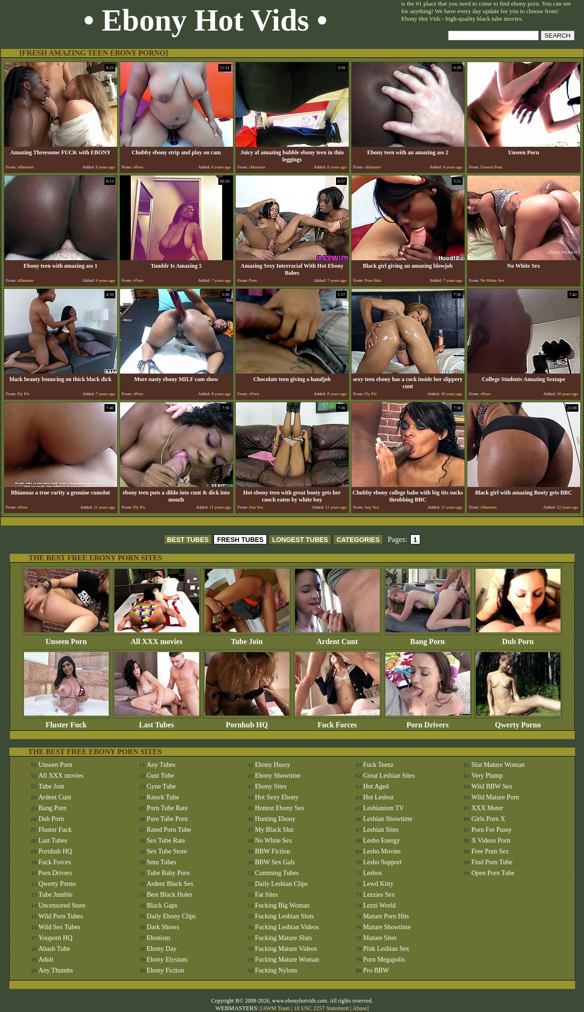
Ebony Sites (271, 786)
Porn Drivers (428, 721)
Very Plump (487, 775)
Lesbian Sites (381, 829)
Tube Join (247, 638)
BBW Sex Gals (275, 862)
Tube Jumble (55, 894)
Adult (46, 959)
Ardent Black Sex (170, 883)
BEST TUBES (188, 539)
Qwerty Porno (518, 721)
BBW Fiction (272, 851)
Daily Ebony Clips (171, 916)
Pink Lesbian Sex (386, 948)
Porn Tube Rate (167, 808)
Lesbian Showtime (388, 818)
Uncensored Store (62, 905)
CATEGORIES (358, 539)
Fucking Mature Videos (286, 948)
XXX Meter (487, 808)
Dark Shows (163, 927)
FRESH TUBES (240, 539)
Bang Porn (428, 638)
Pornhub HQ (247, 721)
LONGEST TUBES (300, 539)
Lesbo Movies (382, 851)
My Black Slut (274, 829)
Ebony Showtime (278, 775)
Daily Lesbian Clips (281, 883)
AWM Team (276, 1008)
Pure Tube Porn (167, 818)
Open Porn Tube (493, 873)
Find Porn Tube (492, 862)
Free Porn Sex (490, 851)
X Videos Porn (491, 840)
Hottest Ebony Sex (279, 808)
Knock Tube (163, 797)
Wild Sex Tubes (59, 927)
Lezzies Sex (379, 894)
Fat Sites (266, 894)
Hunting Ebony (275, 818)
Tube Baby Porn (168, 873)
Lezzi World (379, 905)
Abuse (359, 1008)
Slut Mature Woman (498, 764)
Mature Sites (380, 937)
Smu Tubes (161, 862)
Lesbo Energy (381, 840)
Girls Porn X (488, 818)
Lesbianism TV (383, 808)
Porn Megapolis (384, 959)
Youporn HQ (55, 937)
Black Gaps (162, 905)
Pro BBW (376, 970)
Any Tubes (161, 764)
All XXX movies (156, 638)
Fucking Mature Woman (287, 959)
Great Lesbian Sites (389, 775)
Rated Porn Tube (169, 829)
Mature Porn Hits (386, 916)
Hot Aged (376, 786)
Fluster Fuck (66, 721)
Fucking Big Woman (282, 905)
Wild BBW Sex (492, 786)
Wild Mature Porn (495, 797)
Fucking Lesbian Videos (287, 927)
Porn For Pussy (492, 829)
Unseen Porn (66, 638)
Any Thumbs (56, 970)
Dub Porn (518, 638)
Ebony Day (161, 948)
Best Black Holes (169, 894)
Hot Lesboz (378, 797)
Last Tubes (156, 721)
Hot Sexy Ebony (277, 797)
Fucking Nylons (276, 970)
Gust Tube (160, 775)
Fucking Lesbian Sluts (284, 916)
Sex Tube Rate (166, 840)
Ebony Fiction (165, 970)
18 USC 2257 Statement (321, 1008)
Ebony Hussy (272, 764)
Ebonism (158, 937)
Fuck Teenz (378, 764)
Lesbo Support (382, 862)
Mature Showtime (387, 927)
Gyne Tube (161, 786)
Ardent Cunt (337, 638)
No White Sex (273, 840)
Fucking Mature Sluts (283, 937)
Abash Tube (54, 948)
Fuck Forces (337, 721)
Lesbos (372, 873)
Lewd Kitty (378, 883)
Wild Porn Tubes (61, 916)
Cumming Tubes (277, 873)
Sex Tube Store (167, 851)
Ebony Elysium (167, 959)
